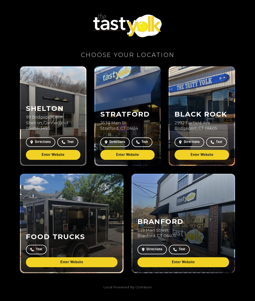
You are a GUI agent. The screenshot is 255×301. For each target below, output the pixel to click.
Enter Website (53, 155)
